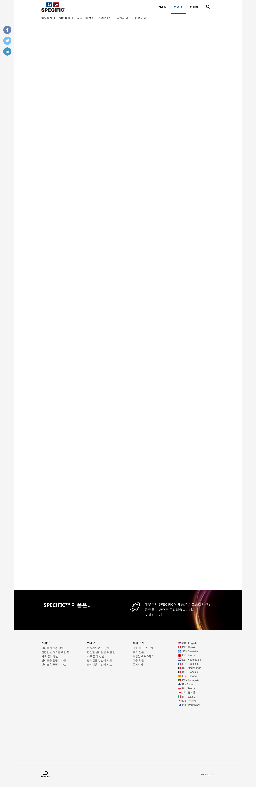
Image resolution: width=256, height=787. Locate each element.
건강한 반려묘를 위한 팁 (55, 652)
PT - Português (191, 680)
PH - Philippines (191, 705)
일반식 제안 (66, 18)
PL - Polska (188, 688)
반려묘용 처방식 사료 (53, 664)
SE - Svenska (190, 651)
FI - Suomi (188, 684)
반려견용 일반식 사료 (99, 660)
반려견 (178, 7)
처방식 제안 (48, 18)
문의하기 (138, 664)
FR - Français (190, 663)
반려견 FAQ (105, 18)
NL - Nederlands (191, 659)
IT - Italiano (188, 696)
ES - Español (189, 676)
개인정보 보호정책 (143, 656)
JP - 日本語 (188, 692)
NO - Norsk (188, 655)
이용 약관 (138, 660)
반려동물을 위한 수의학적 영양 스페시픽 (76, 26)
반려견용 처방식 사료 (99, 664)
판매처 (194, 7)
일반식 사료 (124, 18)
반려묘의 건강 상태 (52, 648)
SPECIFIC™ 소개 (143, 648)
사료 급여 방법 (85, 18)
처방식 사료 (142, 18)
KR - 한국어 (189, 700)
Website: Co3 (208, 774)
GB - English (189, 643)
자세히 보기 (153, 615)
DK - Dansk (188, 647)
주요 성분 (138, 652)
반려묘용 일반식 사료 (53, 660)
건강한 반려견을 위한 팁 (101, 652)
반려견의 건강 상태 (98, 648)
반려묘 (162, 7)
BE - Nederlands (191, 668)
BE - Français (190, 672)
